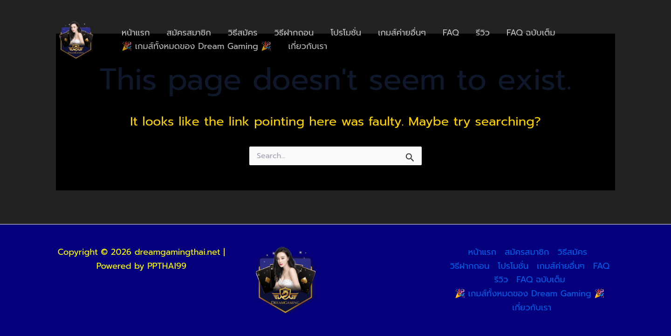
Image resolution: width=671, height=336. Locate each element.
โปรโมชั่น (345, 32)
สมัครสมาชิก (189, 32)
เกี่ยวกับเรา (308, 46)
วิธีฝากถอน (294, 32)
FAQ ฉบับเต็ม (531, 32)
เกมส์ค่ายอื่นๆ (402, 32)
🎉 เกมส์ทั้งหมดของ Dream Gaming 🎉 (197, 46)
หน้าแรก (136, 32)
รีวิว (483, 32)
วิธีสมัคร (243, 32)
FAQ (451, 32)
